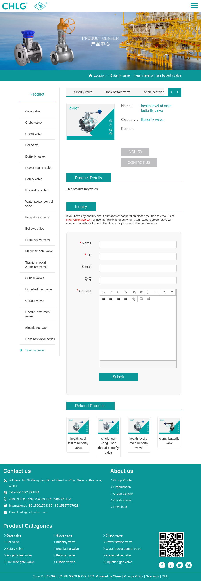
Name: (86, 243)
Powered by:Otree (108, 576)
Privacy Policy (133, 576)
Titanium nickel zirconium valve (36, 265)
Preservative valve (38, 240)
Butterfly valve (120, 75)
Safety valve (33, 179)
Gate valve (32, 111)
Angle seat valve (155, 92)
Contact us (139, 162)
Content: (84, 291)
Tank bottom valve (117, 92)
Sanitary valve (35, 350)
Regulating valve (36, 190)
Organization (120, 487)
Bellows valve (34, 228)
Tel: (88, 255)
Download (118, 507)
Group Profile (120, 480)
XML (165, 576)
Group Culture (121, 493)
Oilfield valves (34, 278)
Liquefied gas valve (38, 289)
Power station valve (38, 167)
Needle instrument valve (38, 314)
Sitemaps (152, 576)
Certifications (120, 500)
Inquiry (135, 152)
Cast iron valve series (40, 339)
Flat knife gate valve (39, 251)
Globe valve (33, 122)
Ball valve (32, 145)
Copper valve (34, 300)
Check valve (33, 134)
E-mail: (86, 267)
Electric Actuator (36, 327)
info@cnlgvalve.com (79, 219)
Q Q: (88, 279)
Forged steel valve (38, 217)
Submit (118, 377)
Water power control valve (39, 204)
